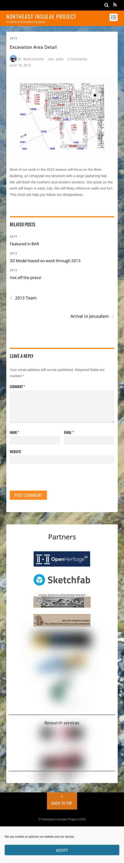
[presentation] (45, 479)
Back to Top (62, 803)
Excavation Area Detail (33, 47)
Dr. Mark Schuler (31, 59)
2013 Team (23, 298)
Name (14, 432)
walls (60, 59)
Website (15, 451)
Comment (17, 386)
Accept (62, 850)
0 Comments (77, 59)
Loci (51, 59)
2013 (13, 38)
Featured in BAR (24, 243)
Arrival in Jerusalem (92, 316)
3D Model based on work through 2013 (45, 260)
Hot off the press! (25, 277)
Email (69, 432)
